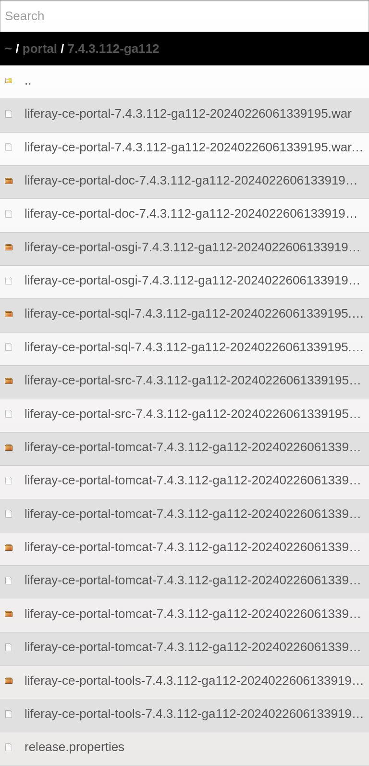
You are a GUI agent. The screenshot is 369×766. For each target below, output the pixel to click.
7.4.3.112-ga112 (114, 48)
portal (40, 48)
